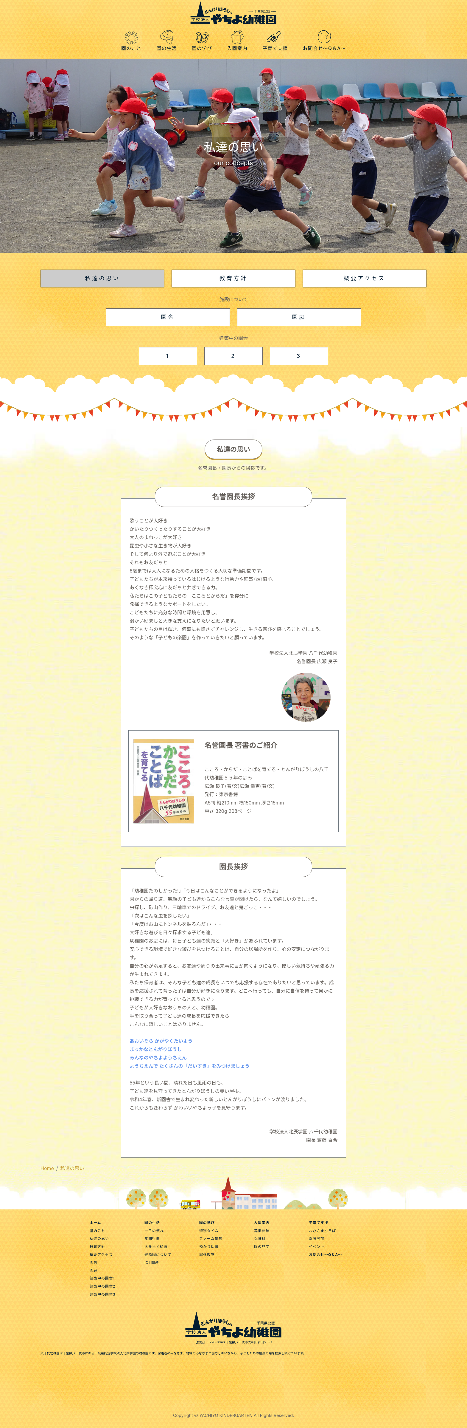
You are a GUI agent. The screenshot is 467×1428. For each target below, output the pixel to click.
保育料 (260, 1238)
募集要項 (262, 1231)
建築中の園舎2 (102, 1286)
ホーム (95, 1222)
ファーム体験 (210, 1238)
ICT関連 (151, 1262)
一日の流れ (154, 1231)
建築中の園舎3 (102, 1294)
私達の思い (72, 1168)
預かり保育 (209, 1246)
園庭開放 (316, 1238)
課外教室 (207, 1254)
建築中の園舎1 (102, 1278)
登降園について (158, 1254)
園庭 (93, 1270)
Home (47, 1168)
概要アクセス (101, 1254)
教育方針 (97, 1246)
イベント (316, 1246)
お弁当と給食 (156, 1246)
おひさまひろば (322, 1231)
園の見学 (262, 1246)
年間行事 (152, 1238)
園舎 (93, 1262)
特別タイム (209, 1231)
